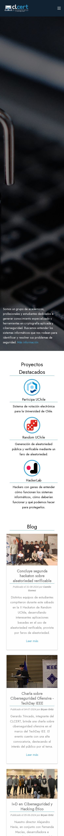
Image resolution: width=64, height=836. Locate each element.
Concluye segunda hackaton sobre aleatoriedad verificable (32, 576)
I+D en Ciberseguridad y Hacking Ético (32, 806)
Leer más (32, 641)
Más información (27, 342)
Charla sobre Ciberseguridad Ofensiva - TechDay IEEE (32, 698)
